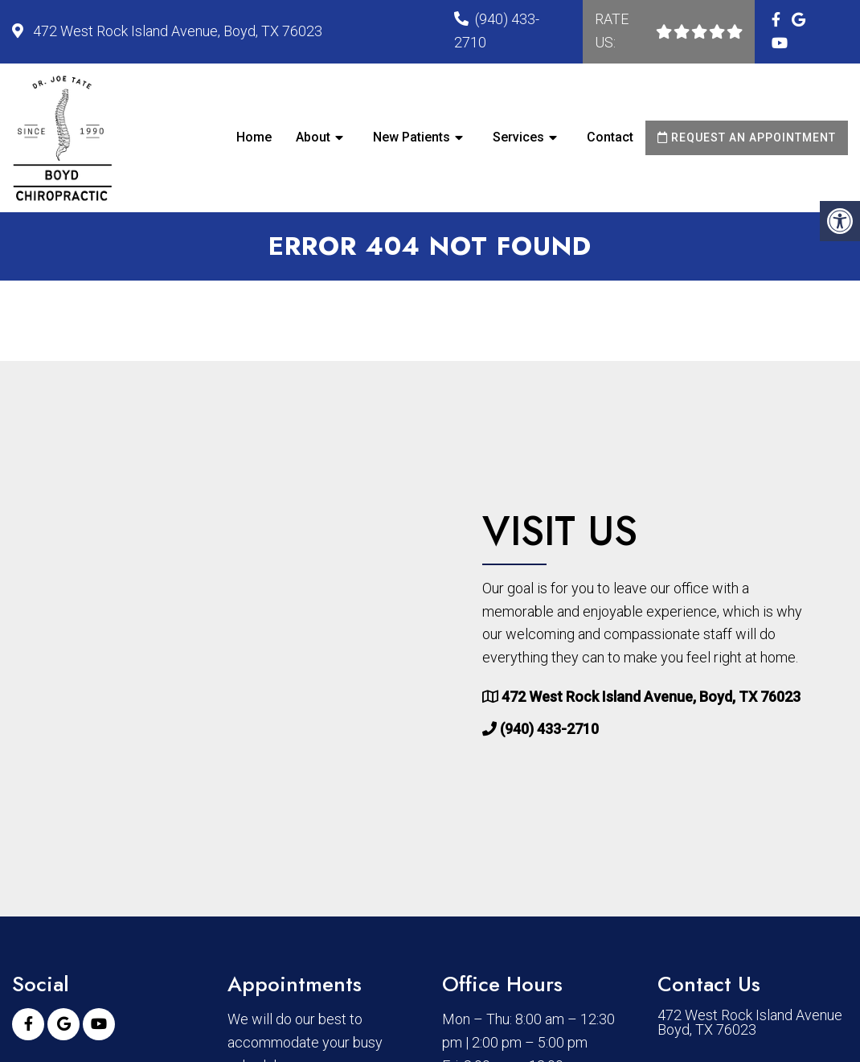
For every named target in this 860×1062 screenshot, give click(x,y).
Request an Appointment (746, 137)
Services (518, 137)
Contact (610, 137)
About (313, 137)
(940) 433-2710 (549, 728)
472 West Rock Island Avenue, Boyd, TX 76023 (176, 31)
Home (254, 137)
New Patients (411, 137)
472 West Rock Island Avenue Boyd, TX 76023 (749, 1022)
